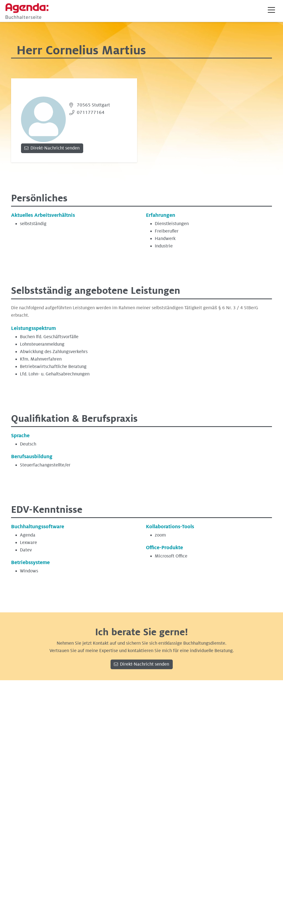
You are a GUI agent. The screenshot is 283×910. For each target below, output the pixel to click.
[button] (271, 10)
